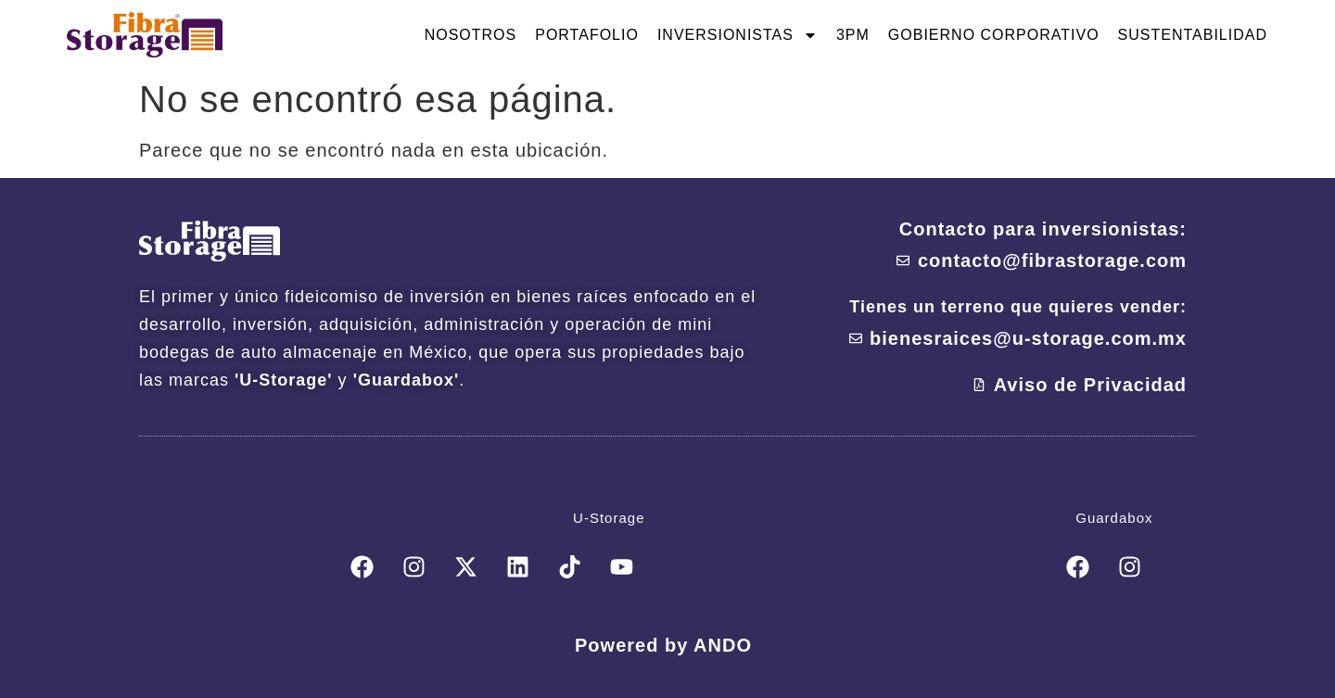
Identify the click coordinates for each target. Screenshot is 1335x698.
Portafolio (587, 35)
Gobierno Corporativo (994, 35)
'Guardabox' (406, 380)
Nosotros (471, 35)
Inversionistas (737, 35)
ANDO (722, 645)
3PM (853, 35)
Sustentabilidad (1192, 35)
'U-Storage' (284, 380)
